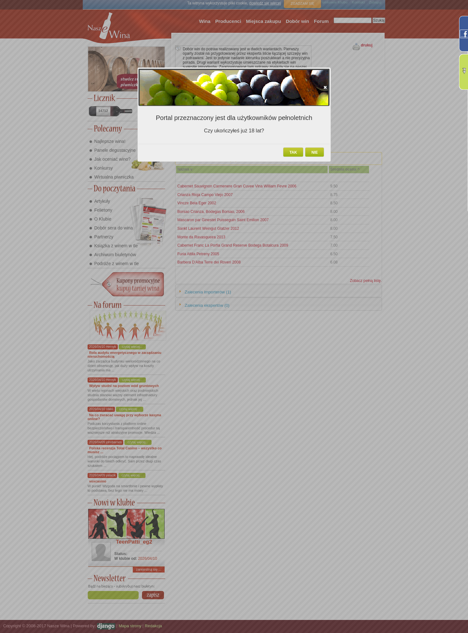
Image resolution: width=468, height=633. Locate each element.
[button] (325, 87)
